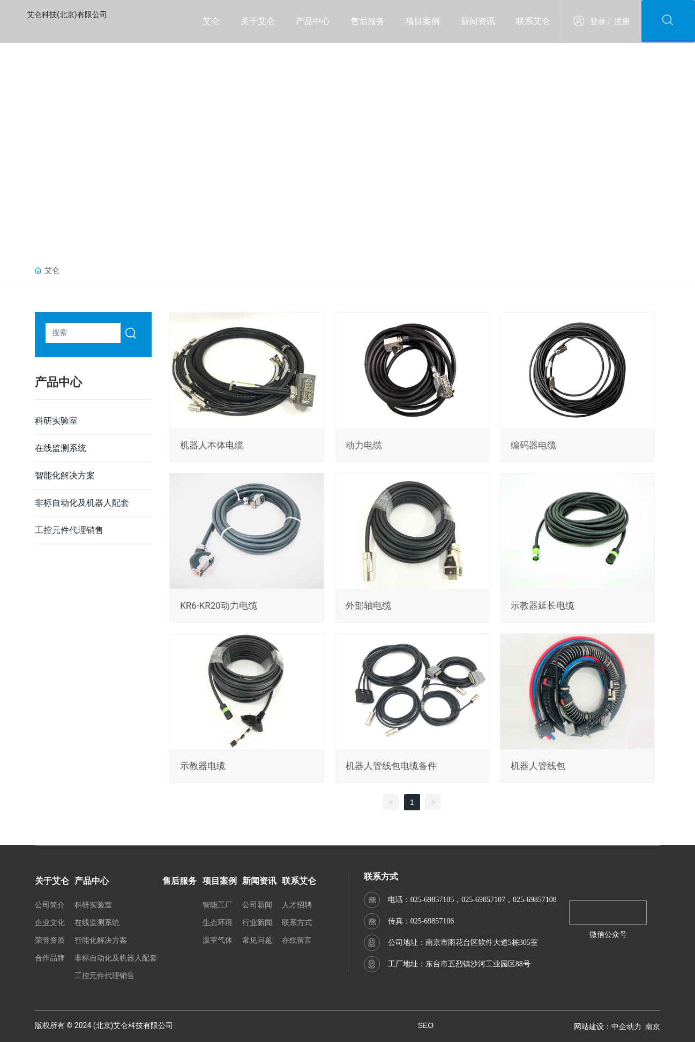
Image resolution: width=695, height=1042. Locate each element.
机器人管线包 (538, 765)
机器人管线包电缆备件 (391, 765)
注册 (622, 21)
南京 (652, 1026)
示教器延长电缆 (542, 605)
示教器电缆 (203, 765)
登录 (598, 21)
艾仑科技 (128, 1025)
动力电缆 (364, 445)
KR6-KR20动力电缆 (218, 605)
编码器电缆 (533, 445)
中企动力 (626, 1026)
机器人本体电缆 (212, 445)
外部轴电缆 (368, 605)
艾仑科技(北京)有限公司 (67, 14)
